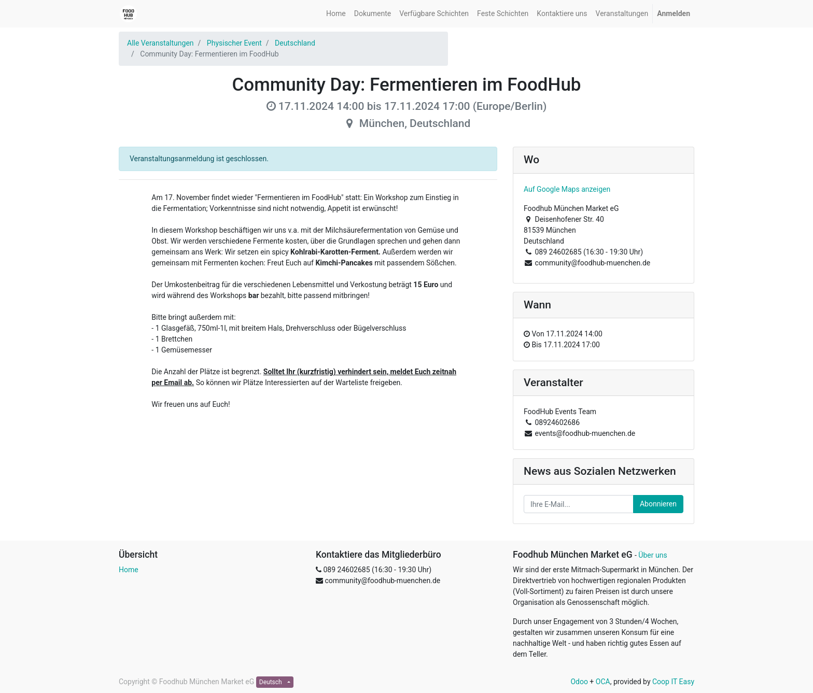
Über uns (652, 555)
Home (128, 569)
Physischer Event (234, 43)
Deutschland (295, 43)
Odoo (579, 681)
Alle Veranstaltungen (160, 43)
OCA (603, 681)
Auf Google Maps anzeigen (567, 189)
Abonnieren (658, 504)
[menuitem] (336, 13)
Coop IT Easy (673, 681)
